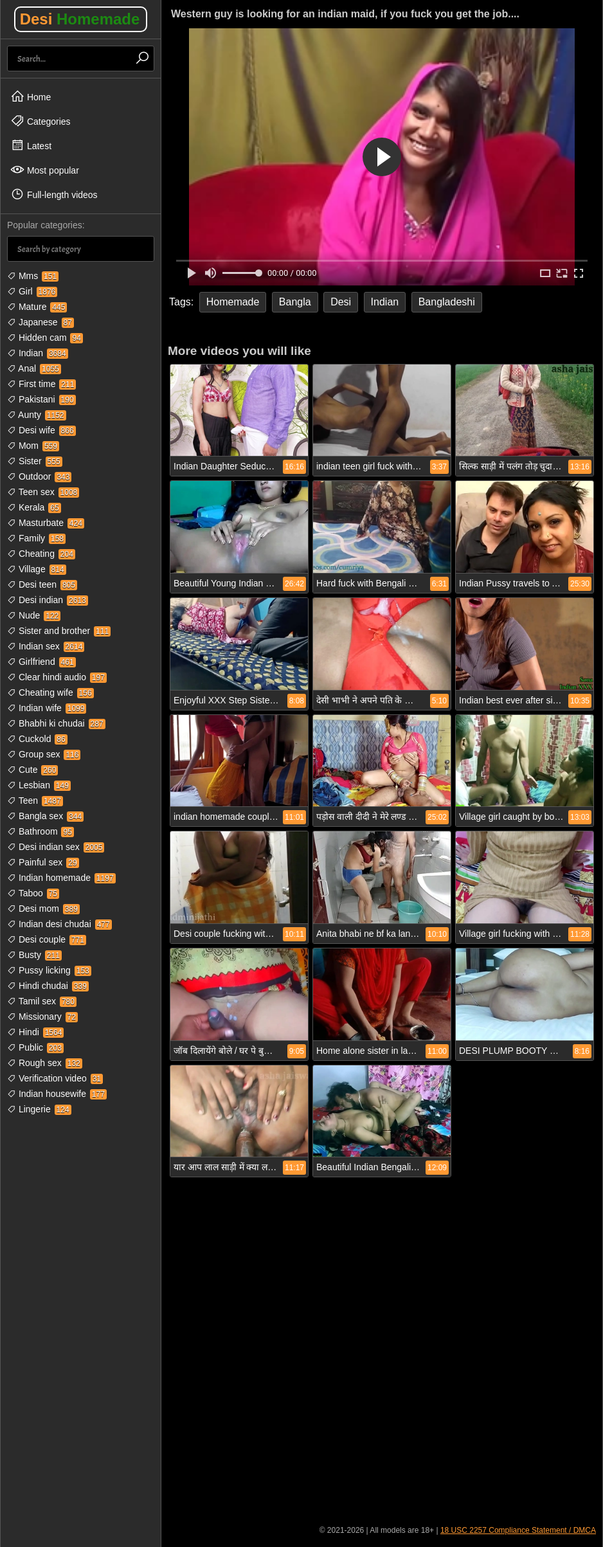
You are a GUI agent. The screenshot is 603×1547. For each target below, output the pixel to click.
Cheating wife (50, 692)
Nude (33, 615)
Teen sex (43, 492)
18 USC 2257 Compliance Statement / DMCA (518, 1530)
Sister (34, 461)
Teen (35, 800)
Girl (32, 291)
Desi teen (42, 584)
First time (41, 384)
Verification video (55, 1078)
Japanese (40, 322)
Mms (33, 276)
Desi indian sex (55, 847)
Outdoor (39, 476)
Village (36, 569)
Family (36, 538)
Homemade (233, 301)
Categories (40, 121)
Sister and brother (59, 631)
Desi (80, 19)
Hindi (35, 1032)
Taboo (33, 893)
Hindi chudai (48, 986)
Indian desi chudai (59, 924)
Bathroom (40, 831)
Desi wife (41, 430)
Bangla (295, 301)
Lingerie (39, 1109)
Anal (34, 368)
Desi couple (46, 939)
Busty (34, 955)
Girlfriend (41, 661)
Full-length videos (54, 194)
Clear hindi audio (57, 677)
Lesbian (39, 785)
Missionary (42, 1016)
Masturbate (45, 523)
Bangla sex (45, 816)
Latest (30, 145)
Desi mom (43, 908)
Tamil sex (41, 1001)
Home (30, 96)
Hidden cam (45, 337)
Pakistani (41, 399)
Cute (32, 769)
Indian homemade (61, 878)
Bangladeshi (447, 301)
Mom (33, 445)
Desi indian (47, 600)
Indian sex (45, 646)
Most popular (44, 170)
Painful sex (43, 862)
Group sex (43, 754)
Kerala (34, 507)
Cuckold (37, 739)
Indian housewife (57, 1094)
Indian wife (46, 708)
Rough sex (44, 1063)
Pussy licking (49, 970)
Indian (37, 353)
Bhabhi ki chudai (56, 723)
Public (35, 1047)
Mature (37, 307)
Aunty (36, 415)
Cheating (41, 553)
